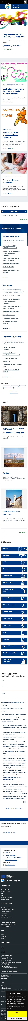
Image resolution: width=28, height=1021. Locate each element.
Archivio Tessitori (8, 598)
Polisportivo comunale (9, 605)
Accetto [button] (16, 1012)
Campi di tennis (7, 618)
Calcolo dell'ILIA (7, 576)
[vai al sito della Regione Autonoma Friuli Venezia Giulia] (4, 1)
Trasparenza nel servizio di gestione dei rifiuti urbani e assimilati (13, 990)
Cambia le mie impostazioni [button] (17, 1018)
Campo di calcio (7, 612)
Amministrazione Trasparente (9, 971)
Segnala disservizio (10, 865)
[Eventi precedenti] (2, 211)
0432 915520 (13, 857)
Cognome (3, 693)
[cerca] (25, 6)
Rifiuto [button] (16, 1015)
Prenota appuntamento (11, 860)
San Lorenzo (8, 514)
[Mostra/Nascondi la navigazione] (2, 6)
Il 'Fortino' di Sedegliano (13, 432)
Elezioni (4, 129)
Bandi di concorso (5, 976)
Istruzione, (9, 84)
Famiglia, (5, 84)
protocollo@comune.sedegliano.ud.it (12, 962)
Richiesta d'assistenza (6, 986)
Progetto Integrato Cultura (8, 590)
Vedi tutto (23, 219)
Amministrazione (5, 885)
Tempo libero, (15, 84)
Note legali (4, 1010)
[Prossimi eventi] (25, 211)
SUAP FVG (6, 639)
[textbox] (11, 833)
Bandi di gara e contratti (6, 975)
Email (2, 680)
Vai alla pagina (8, 102)
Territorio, (15, 428)
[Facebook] (2, 1004)
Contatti (3, 952)
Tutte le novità (8, 49)
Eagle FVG (6, 555)
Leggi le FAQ (8, 853)
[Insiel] (3, 1019)
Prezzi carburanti (8, 569)
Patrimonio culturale (12, 336)
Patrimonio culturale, (8, 428)
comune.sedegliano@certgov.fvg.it (10, 967)
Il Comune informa (16, 176)
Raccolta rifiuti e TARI (9, 653)
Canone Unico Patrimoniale (7, 660)
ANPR (4, 562)
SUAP (4, 632)
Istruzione (7, 285)
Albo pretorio (4, 978)
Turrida (6, 472)
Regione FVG (6, 548)
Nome (2, 686)
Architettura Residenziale (14, 470)
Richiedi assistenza (10, 855)
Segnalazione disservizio (6, 988)
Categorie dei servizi (6, 903)
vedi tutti (14, 392)
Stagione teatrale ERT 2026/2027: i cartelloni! (13, 35)
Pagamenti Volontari (9, 646)
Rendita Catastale (8, 582)
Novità (2, 930)
